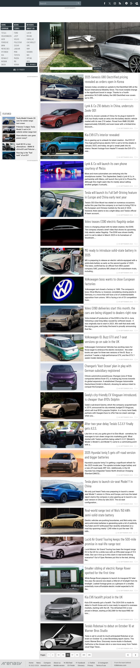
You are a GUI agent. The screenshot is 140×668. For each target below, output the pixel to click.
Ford (16, 32)
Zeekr (16, 45)
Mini (15, 51)
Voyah (16, 64)
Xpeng (29, 58)
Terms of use (101, 665)
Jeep (16, 36)
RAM (28, 48)
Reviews (30, 24)
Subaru (30, 51)
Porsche (4, 42)
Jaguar (17, 48)
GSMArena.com (120, 665)
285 (84, 655)
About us (31, 28)
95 (63, 655)
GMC (28, 45)
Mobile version (59, 665)
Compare (5, 28)
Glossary (81, 665)
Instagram (104, 663)
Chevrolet (31, 42)
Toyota (17, 55)
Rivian (29, 36)
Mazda (16, 58)
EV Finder (71, 665)
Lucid (29, 32)
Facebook (81, 663)
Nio (28, 55)
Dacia (3, 64)
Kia (2, 55)
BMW (3, 45)
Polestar (18, 42)
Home (3, 24)
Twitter (92, 663)
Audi (3, 39)
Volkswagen (6, 36)
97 (72, 655)
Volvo (16, 39)
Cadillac (30, 39)
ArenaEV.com (46, 665)
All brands (31, 64)
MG (15, 61)
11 (135, 533)
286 (89, 655)
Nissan (4, 61)
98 (77, 655)
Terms (16, 28)
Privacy (90, 665)
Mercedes (5, 48)
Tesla (3, 32)
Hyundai (4, 51)
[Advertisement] (70, 14)
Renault (4, 58)
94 (58, 655)
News (16, 24)
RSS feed (69, 663)
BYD (28, 61)
